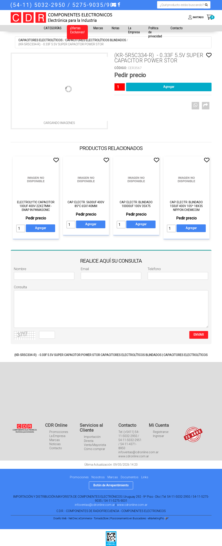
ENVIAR (199, 334)
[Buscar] (206, 5)
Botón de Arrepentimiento (111, 485)
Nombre (20, 269)
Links (144, 477)
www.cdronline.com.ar (132, 504)
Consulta (20, 287)
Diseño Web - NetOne (65, 518)
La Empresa (134, 30)
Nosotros (98, 477)
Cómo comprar (94, 449)
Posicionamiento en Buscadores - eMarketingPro (137, 518)
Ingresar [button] (158, 436)
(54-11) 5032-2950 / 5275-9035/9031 (65, 5)
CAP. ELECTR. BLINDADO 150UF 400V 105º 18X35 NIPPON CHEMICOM (186, 206)
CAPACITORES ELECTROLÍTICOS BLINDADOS (95, 40)
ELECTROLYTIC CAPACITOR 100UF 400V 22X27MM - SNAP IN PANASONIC (35, 206)
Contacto (177, 28)
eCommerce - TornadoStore (93, 518)
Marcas (98, 28)
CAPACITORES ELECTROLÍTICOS (40, 40)
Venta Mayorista (95, 445)
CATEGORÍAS (53, 28)
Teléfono (154, 269)
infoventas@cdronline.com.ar (95, 504)
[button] (113, 4)
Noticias (55, 444)
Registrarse (160, 432)
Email (85, 269)
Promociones (58, 432)
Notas (115, 28)
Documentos (129, 477)
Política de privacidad (155, 32)
